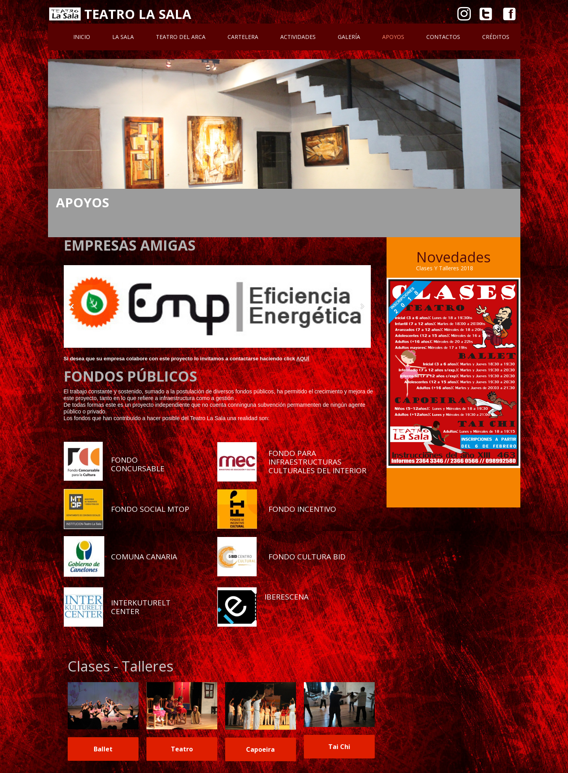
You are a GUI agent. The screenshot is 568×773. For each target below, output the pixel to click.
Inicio (81, 37)
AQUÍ (302, 359)
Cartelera (243, 37)
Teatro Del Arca (180, 37)
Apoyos (393, 37)
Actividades (298, 37)
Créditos (495, 37)
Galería (349, 37)
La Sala (123, 37)
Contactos (443, 37)
